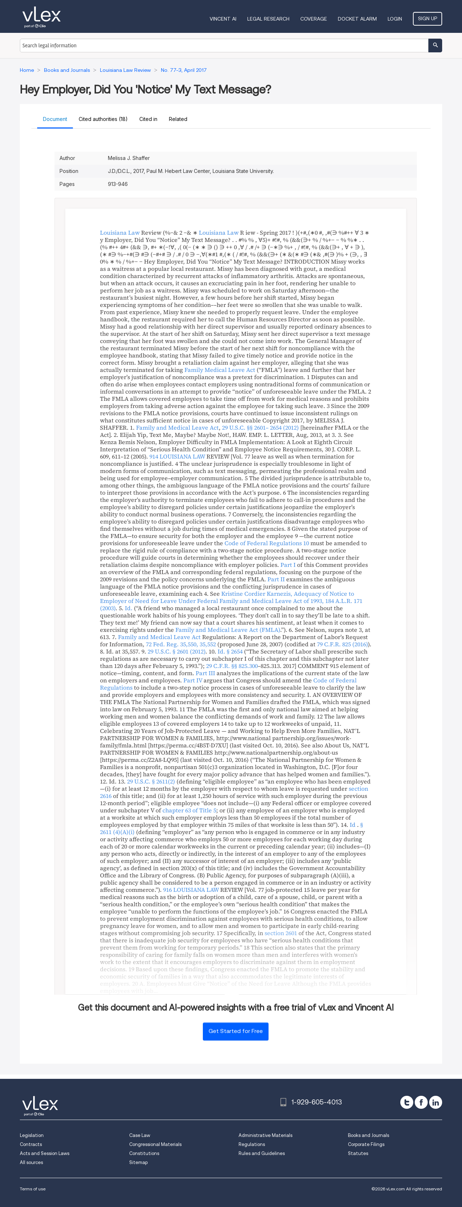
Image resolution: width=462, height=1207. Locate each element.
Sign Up (427, 18)
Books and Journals (368, 1135)
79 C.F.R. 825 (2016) (342, 644)
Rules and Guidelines (262, 1153)
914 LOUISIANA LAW (177, 456)
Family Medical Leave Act (219, 370)
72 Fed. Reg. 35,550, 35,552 (181, 644)
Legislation (32, 1135)
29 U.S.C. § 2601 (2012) (176, 651)
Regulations (252, 1144)
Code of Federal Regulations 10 (267, 543)
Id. (128, 608)
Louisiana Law (120, 232)
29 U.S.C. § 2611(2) (151, 781)
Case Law (139, 1135)
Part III (205, 673)
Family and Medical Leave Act (177, 427)
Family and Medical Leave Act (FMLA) (227, 630)
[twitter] (406, 1102)
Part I (288, 565)
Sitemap (138, 1162)
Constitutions (144, 1153)
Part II (276, 579)
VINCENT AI (223, 19)
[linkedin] (435, 1102)
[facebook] (421, 1102)
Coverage (313, 19)
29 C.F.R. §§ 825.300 (232, 666)
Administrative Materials (265, 1135)
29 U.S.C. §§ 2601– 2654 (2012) (260, 427)
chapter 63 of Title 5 (189, 810)
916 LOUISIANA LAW (191, 890)
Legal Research (268, 19)
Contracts (31, 1144)
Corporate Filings (366, 1144)
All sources (31, 1162)
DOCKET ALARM (357, 19)
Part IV (192, 680)
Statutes (358, 1153)
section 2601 (281, 933)
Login (395, 19)
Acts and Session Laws (44, 1153)
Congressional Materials (155, 1144)
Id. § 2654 (230, 651)
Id (353, 825)
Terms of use (32, 1188)
